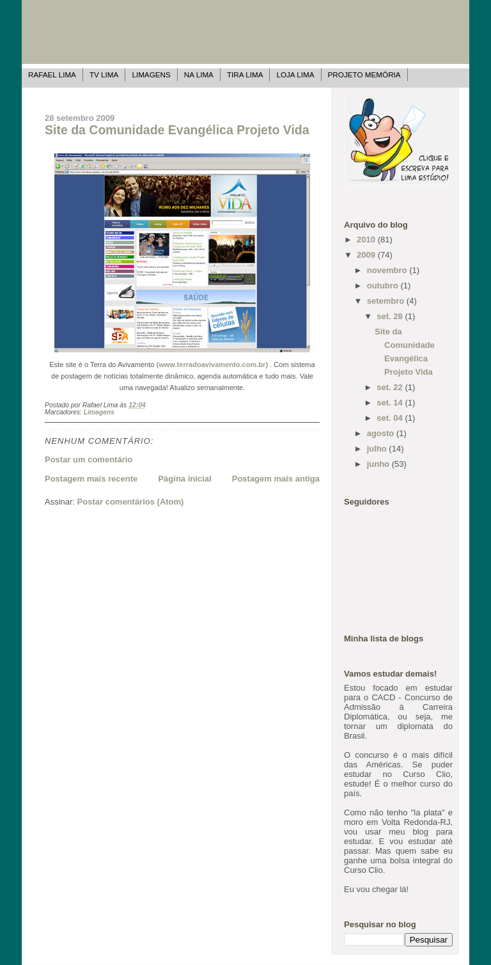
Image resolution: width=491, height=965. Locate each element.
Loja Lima (295, 74)
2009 (367, 255)
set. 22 (391, 387)
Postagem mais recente (91, 478)
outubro (384, 285)
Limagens (151, 74)
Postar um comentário (88, 459)
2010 (367, 239)
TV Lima (104, 74)
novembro (388, 270)
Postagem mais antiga (276, 478)
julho (378, 448)
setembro (387, 301)
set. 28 (391, 316)
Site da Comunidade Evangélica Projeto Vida (177, 130)
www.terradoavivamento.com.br (212, 364)
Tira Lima (245, 74)
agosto (381, 433)
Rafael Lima (52, 74)
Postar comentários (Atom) (130, 501)
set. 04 (391, 418)
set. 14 (391, 402)
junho (379, 464)
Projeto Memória (364, 74)
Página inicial (184, 478)
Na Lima (199, 74)
